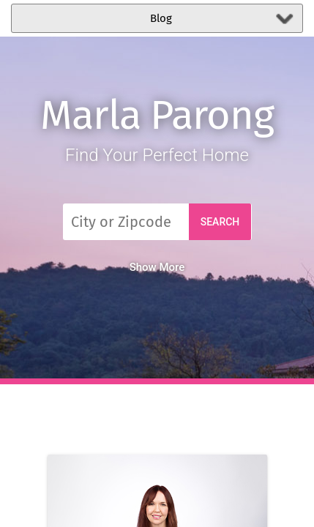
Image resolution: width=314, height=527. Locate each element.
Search (220, 221)
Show (157, 267)
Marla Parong (157, 115)
